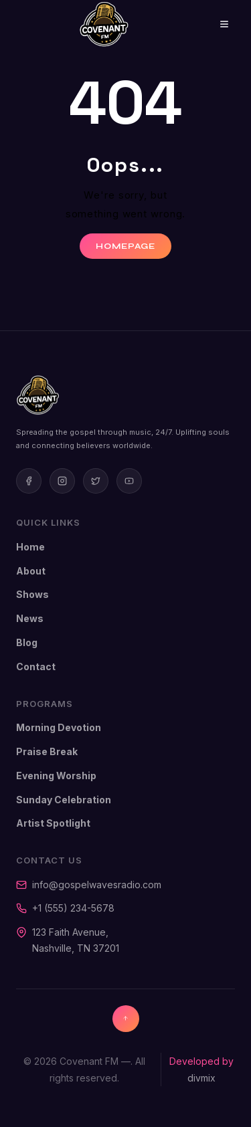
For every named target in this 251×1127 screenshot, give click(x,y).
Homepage (125, 246)
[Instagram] (62, 481)
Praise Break (47, 751)
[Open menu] (214, 24)
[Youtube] (129, 481)
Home (30, 546)
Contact (36, 666)
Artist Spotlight (53, 823)
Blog (26, 642)
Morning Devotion (58, 727)
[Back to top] (125, 1018)
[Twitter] (95, 481)
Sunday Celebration (63, 799)
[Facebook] (28, 481)
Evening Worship (56, 775)
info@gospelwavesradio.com (96, 884)
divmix (201, 1078)
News (30, 618)
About (31, 571)
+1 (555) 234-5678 (73, 908)
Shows (32, 594)
